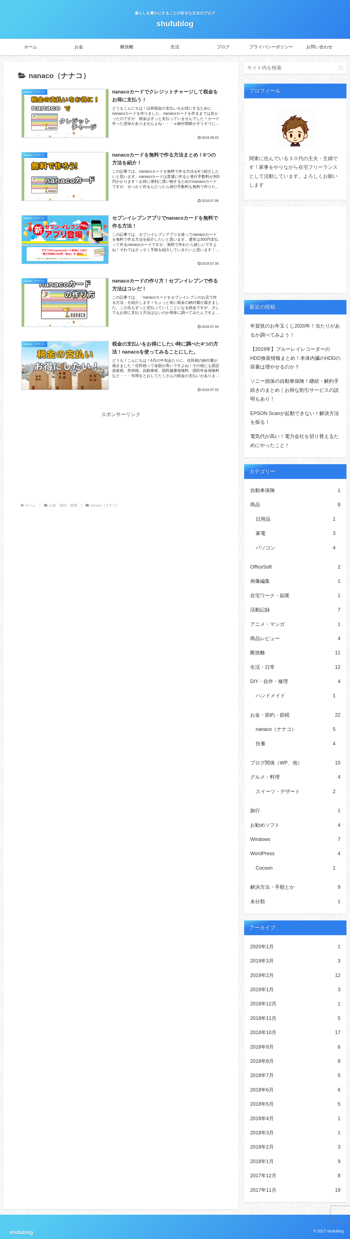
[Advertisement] (120, 457)
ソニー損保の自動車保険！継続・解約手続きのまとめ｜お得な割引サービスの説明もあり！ (294, 390)
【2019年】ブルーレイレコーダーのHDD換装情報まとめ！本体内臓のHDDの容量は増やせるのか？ (295, 358)
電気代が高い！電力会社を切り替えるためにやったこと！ (294, 441)
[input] (295, 68)
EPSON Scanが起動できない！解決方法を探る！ (294, 418)
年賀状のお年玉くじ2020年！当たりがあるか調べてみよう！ (295, 330)
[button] (341, 68)
